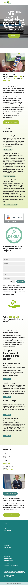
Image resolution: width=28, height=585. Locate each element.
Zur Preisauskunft (8, 149)
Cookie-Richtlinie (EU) (7, 533)
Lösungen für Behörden (8, 563)
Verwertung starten (7, 549)
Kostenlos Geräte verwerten (11, 515)
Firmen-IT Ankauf (7, 556)
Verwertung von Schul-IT (8, 558)
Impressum (5, 526)
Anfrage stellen (14, 36)
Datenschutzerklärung (7, 530)
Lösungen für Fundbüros (8, 562)
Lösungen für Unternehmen (8, 560)
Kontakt (5, 528)
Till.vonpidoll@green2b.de (8, 470)
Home (5, 524)
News (4, 543)
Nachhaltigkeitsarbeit (7, 547)
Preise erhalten (20, 281)
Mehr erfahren (7, 379)
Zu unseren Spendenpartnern (10, 204)
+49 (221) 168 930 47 (6, 463)
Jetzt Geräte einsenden (11, 122)
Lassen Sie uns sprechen (10, 493)
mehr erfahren (7, 435)
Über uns (5, 541)
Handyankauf (6, 550)
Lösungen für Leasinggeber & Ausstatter (11, 565)
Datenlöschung (6, 545)
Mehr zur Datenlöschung (9, 176)
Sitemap (5, 532)
